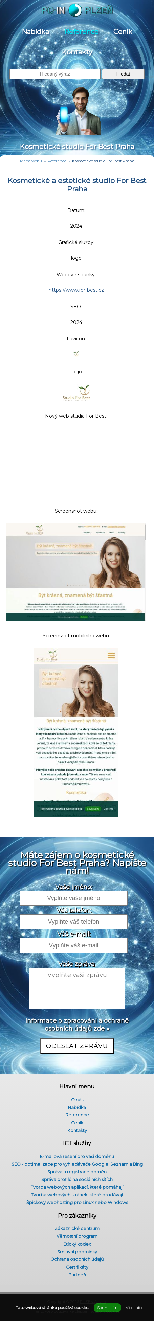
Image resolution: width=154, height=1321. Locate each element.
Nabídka (35, 32)
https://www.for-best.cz (76, 290)
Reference (81, 32)
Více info (134, 1307)
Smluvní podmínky (77, 1251)
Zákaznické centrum (77, 1228)
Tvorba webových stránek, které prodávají (77, 1194)
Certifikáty (77, 1267)
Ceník (122, 32)
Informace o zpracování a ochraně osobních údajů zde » (77, 1024)
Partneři (77, 1274)
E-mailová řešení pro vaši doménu (77, 1156)
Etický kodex (77, 1244)
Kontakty (77, 52)
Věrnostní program (77, 1236)
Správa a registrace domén (77, 1171)
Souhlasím (107, 1307)
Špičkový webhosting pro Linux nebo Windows (77, 1202)
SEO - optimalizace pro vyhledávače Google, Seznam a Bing (77, 1164)
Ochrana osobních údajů (77, 1259)
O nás (77, 1099)
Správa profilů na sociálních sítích (77, 1179)
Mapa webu (31, 161)
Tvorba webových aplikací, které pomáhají (77, 1187)
